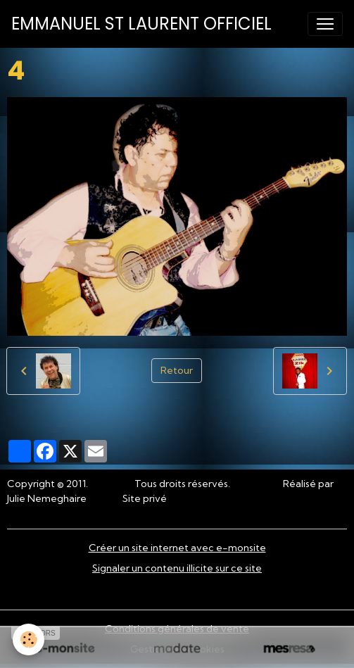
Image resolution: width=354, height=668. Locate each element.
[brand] (141, 24)
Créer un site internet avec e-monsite (177, 547)
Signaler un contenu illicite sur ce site (177, 568)
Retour (176, 370)
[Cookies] (28, 639)
